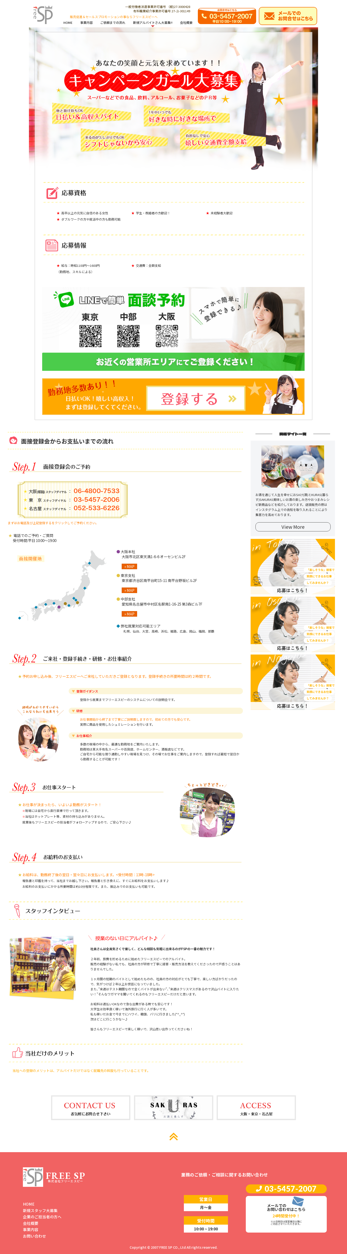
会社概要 (30, 1223)
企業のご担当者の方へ (42, 1217)
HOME (28, 1204)
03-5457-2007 (291, 1189)
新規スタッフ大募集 (40, 1210)
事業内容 (30, 1229)
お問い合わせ (34, 1236)
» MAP (129, 566)
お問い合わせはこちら (286, 1209)
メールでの (276, 1205)
